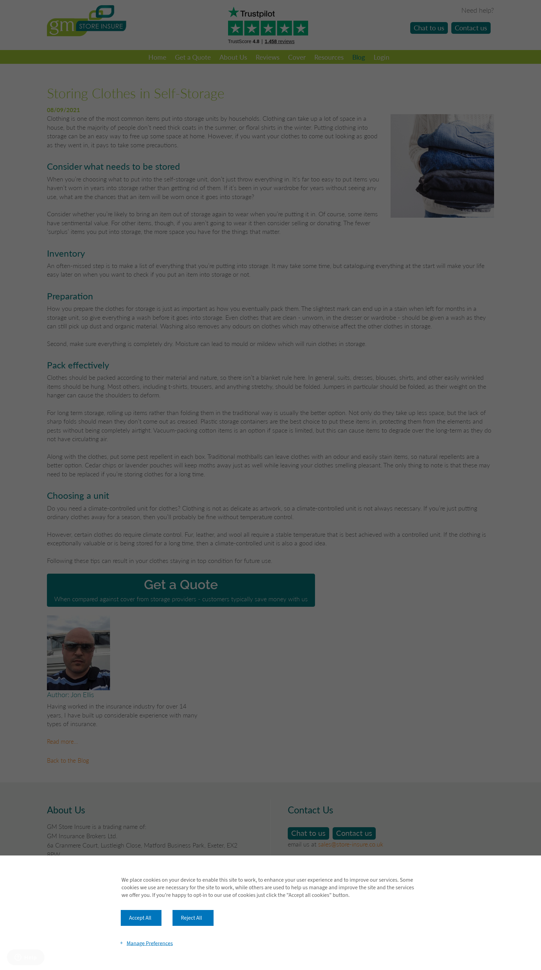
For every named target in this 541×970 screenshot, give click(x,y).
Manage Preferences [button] (150, 943)
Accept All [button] (140, 918)
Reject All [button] (191, 918)
